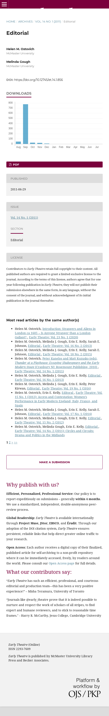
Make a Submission (54, 462)
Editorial (34, 346)
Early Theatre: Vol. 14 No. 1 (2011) (39, 371)
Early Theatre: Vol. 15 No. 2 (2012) (39, 422)
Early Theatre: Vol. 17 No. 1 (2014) (67, 414)
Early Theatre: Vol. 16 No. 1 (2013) (39, 380)
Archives (25, 21)
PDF (15, 164)
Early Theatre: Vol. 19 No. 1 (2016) (66, 388)
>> (15, 442)
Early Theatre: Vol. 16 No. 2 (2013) (67, 346)
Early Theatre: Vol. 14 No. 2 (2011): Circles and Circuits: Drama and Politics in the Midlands (54, 433)
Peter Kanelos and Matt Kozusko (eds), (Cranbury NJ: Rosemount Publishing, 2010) (57, 362)
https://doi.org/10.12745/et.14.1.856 (38, 80)
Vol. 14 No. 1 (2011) (48, 21)
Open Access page (61, 563)
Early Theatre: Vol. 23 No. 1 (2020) (53, 337)
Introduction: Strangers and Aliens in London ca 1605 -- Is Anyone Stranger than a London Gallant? (55, 333)
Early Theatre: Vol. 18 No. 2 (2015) (67, 354)
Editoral (68, 393)
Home (10, 21)
